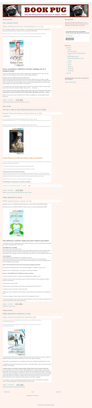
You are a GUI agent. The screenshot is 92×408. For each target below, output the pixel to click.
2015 (67, 47)
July (69, 49)
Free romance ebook (10, 23)
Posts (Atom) (35, 395)
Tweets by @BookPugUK (70, 82)
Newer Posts (7, 391)
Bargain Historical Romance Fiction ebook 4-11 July (22, 113)
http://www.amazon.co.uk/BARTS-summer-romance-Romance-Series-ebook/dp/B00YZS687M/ (24, 33)
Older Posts (58, 391)
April (69, 64)
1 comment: (10, 304)
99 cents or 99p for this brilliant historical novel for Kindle (24, 110)
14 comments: (11, 384)
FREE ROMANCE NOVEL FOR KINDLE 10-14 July (23, 27)
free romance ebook (10, 306)
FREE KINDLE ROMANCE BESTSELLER (19, 317)
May (69, 62)
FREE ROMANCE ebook (12, 197)
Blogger (52, 405)
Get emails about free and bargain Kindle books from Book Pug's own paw (77, 32)
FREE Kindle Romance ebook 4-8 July (17, 201)
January (70, 70)
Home (32, 391)
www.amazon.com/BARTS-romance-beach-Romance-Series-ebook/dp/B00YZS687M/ (22, 36)
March (69, 66)
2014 (67, 73)
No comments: (24, 185)
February (70, 68)
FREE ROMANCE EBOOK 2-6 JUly (17, 314)
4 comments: (11, 100)
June (69, 60)
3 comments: (11, 190)
